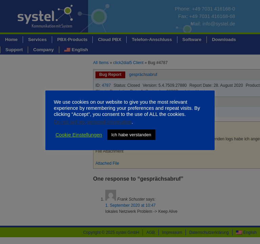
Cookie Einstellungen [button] (79, 135)
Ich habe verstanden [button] (131, 134)
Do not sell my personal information (93, 122)
